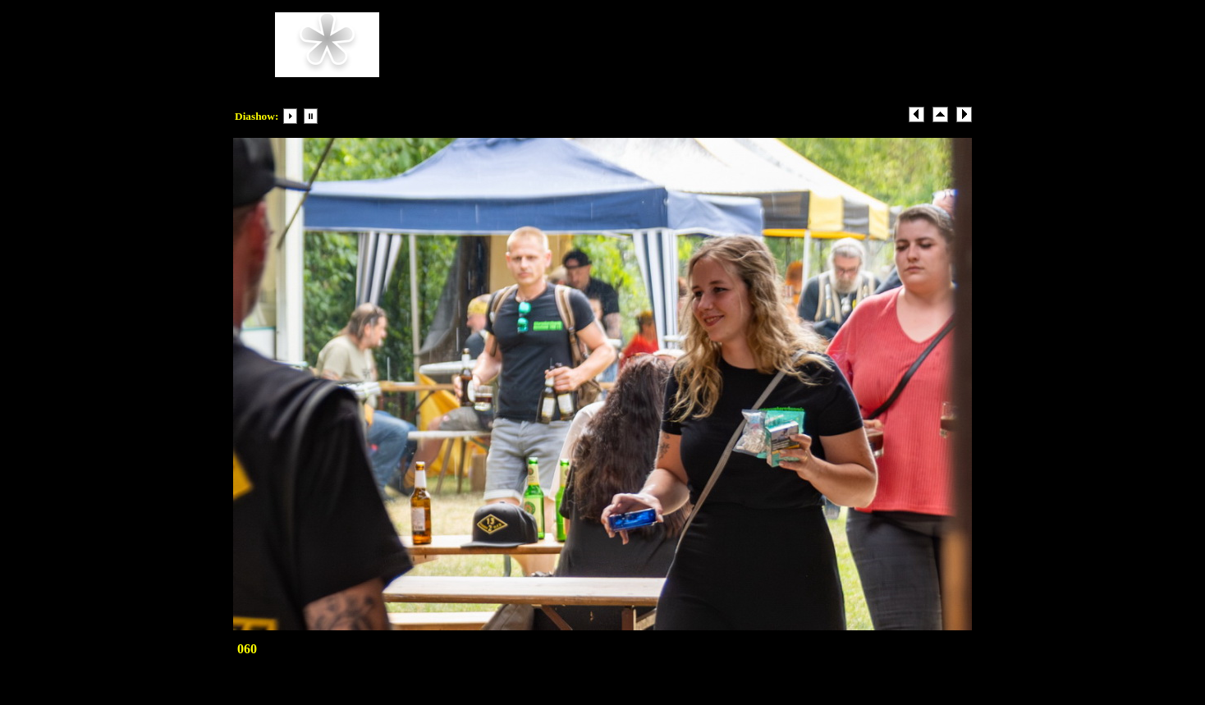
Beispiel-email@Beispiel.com (643, 70)
